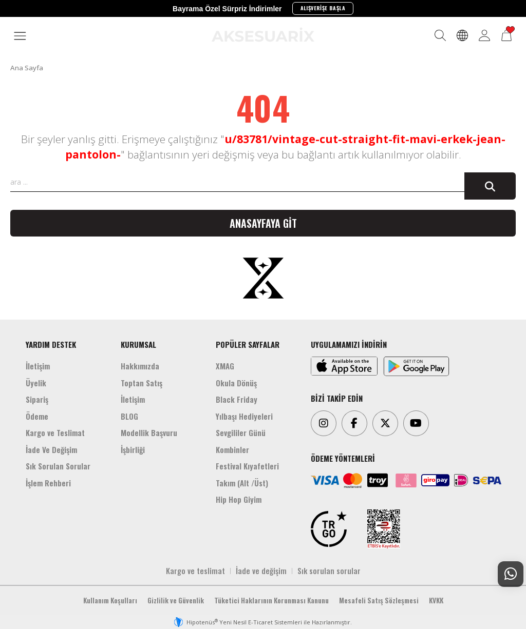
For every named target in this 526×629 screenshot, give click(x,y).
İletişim (38, 365)
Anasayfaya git (263, 223)
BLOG (129, 416)
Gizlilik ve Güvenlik (175, 600)
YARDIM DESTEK (51, 344)
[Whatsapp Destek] (510, 574)
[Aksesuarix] (263, 34)
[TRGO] (329, 529)
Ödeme (37, 416)
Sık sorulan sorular (329, 570)
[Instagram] (323, 423)
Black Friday (236, 399)
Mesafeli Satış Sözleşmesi (379, 600)
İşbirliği (133, 449)
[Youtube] (416, 423)
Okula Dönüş (236, 382)
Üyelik (36, 382)
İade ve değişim (261, 570)
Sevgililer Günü (241, 432)
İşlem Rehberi (48, 482)
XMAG (225, 365)
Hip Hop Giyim (238, 499)
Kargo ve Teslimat (55, 432)
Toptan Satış (141, 382)
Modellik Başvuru (149, 432)
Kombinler (232, 449)
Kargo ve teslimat (195, 570)
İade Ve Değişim (51, 449)
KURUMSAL (138, 344)
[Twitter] (385, 423)
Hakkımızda (140, 365)
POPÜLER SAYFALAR (247, 344)
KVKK (436, 600)
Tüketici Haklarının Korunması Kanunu (271, 600)
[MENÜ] (20, 36)
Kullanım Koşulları (110, 600)
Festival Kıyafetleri (247, 465)
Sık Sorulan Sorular (58, 465)
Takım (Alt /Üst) (242, 482)
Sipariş (37, 399)
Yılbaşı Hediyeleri (244, 416)
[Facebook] (354, 423)
